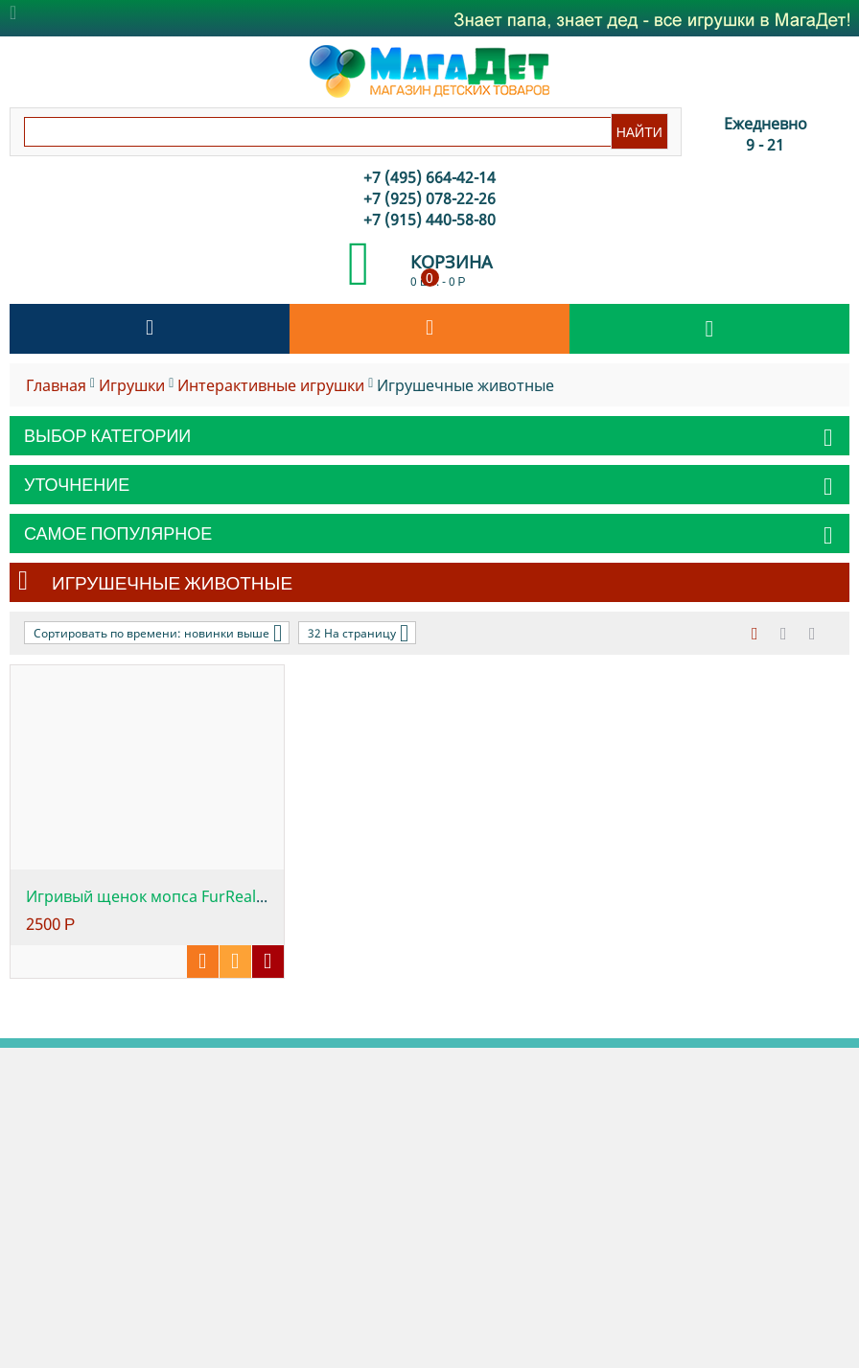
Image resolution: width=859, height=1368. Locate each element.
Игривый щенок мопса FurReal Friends (169, 896)
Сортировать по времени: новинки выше (158, 632)
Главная (56, 385)
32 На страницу (358, 632)
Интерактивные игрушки (270, 385)
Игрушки (132, 385)
